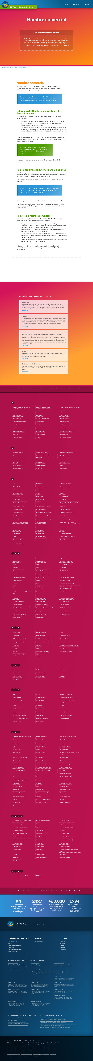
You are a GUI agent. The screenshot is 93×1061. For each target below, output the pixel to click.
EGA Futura (19, 923)
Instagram (63, 949)
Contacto (62, 941)
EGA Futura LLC (22, 1040)
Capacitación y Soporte (15, 945)
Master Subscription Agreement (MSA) (41, 1054)
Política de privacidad (12, 1054)
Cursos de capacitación (15, 949)
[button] (87, 4)
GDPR (18, 1054)
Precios (10, 943)
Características (12, 941)
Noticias (62, 943)
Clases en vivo (38, 941)
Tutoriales (11, 947)
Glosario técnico (13, 951)
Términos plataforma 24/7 (26, 1054)
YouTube (62, 945)
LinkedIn (62, 947)
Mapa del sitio (53, 1054)
